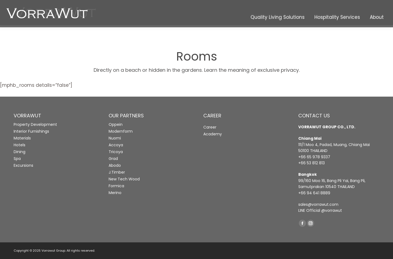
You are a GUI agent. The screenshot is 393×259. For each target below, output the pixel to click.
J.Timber (117, 172)
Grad (113, 158)
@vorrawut (331, 210)
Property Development (35, 124)
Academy (212, 134)
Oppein (116, 124)
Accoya (116, 145)
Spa (17, 158)
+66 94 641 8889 (314, 193)
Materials (22, 138)
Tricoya (116, 151)
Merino (115, 192)
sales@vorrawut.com (318, 204)
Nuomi (115, 138)
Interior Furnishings (31, 131)
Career (209, 127)
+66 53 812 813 (311, 163)
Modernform (121, 131)
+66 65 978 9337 (314, 157)
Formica (116, 186)
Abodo (115, 165)
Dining (19, 151)
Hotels (19, 145)
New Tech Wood (124, 179)
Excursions (23, 165)
